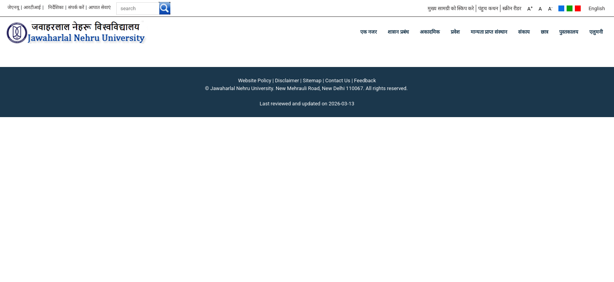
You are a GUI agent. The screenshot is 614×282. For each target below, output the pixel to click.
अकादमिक (430, 32)
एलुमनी (596, 32)
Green (569, 8)
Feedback (365, 80)
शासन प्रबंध (398, 32)
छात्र (544, 32)
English (597, 8)
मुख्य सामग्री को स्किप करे (451, 8)
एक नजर (368, 32)
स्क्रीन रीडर (511, 8)
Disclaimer (287, 80)
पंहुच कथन (488, 8)
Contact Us (337, 80)
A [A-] (550, 8)
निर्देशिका (55, 7)
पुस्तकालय (568, 32)
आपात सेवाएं (99, 7)
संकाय (524, 32)
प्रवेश (455, 32)
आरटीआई (32, 7)
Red (578, 8)
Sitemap (312, 80)
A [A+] (530, 8)
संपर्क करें (76, 7)
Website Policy (254, 80)
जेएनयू (13, 7)
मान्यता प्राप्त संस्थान (489, 32)
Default (561, 8)
